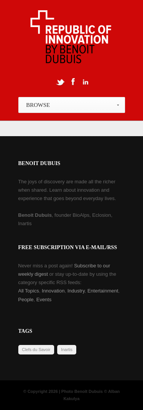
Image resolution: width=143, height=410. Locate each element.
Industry (76, 291)
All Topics (28, 291)
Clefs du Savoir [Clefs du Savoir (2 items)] (36, 349)
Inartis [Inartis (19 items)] (66, 349)
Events (43, 299)
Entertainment (102, 291)
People (26, 299)
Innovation (53, 291)
